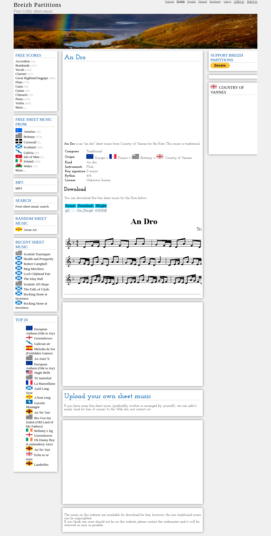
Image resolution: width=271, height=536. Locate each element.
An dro (91, 162)
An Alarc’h (41, 359)
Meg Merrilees (34, 269)
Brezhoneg (215, 1)
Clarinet (20, 74)
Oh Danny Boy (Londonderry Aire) (40, 442)
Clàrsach (21, 95)
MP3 (18, 188)
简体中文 (252, 1)
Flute (19, 82)
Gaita (19, 86)
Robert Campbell (35, 264)
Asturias (29, 131)
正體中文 (239, 1)
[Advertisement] (132, 102)
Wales (28, 166)
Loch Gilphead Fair (37, 274)
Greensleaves (43, 435)
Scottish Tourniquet (37, 254)
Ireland (28, 161)
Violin (19, 103)
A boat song (42, 397)
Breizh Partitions (37, 4)
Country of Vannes (178, 158)
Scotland (30, 147)
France (122, 158)
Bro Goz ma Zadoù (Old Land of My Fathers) (39, 422)
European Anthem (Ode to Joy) (40, 331)
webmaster (171, 521)
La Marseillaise (44, 384)
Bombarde (22, 65)
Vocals (19, 70)
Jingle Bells (42, 373)
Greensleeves (43, 338)
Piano (19, 99)
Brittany (29, 137)
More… (20, 107)
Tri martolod (42, 378)
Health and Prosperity (38, 259)
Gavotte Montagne (35, 405)
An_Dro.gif (85, 210)
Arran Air (30, 230)
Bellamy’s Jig (43, 430)
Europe (100, 158)
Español (191, 1)
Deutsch (202, 1)
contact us (143, 409)
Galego (227, 1)
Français (169, 1)
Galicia (29, 152)
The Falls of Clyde (36, 289)
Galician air (42, 343)
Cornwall (30, 142)
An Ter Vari (42, 412)
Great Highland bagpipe (31, 78)
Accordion (22, 61)
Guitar (19, 91)
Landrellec (41, 464)
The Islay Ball (33, 279)
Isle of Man (31, 157)
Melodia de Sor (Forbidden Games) (40, 351)
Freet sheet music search (32, 206)
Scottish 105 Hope (36, 284)
